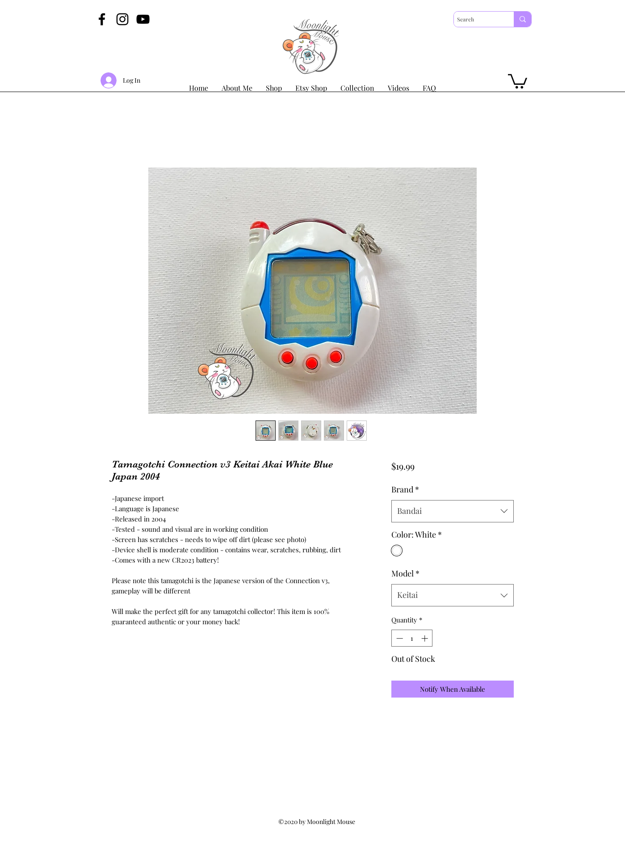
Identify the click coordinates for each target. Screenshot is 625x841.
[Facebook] (102, 19)
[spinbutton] (412, 638)
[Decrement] (399, 638)
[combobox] (452, 511)
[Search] (476, 19)
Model (405, 573)
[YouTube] (143, 19)
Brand (405, 489)
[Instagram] (122, 19)
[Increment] (425, 638)
